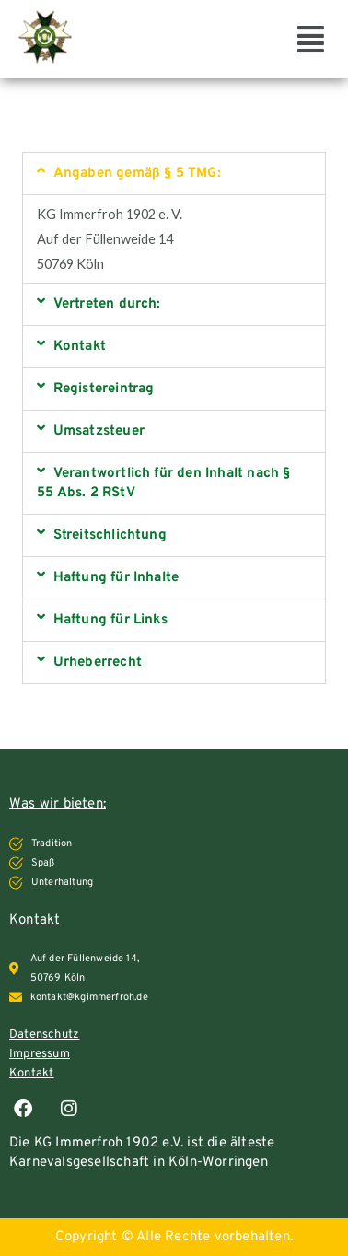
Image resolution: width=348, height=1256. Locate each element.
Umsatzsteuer (99, 431)
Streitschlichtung (110, 535)
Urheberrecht (97, 662)
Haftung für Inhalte (116, 578)
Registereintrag (104, 389)
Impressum (39, 1054)
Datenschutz (44, 1035)
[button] (311, 38)
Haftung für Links (110, 620)
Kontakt (79, 346)
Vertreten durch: (107, 304)
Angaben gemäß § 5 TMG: (137, 173)
